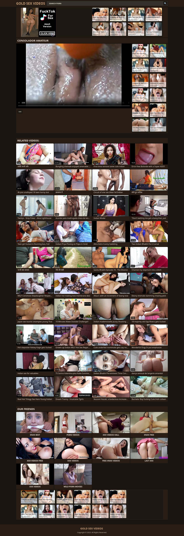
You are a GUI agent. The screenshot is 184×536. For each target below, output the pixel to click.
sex (20, 111)
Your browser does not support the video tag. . (74, 76)
